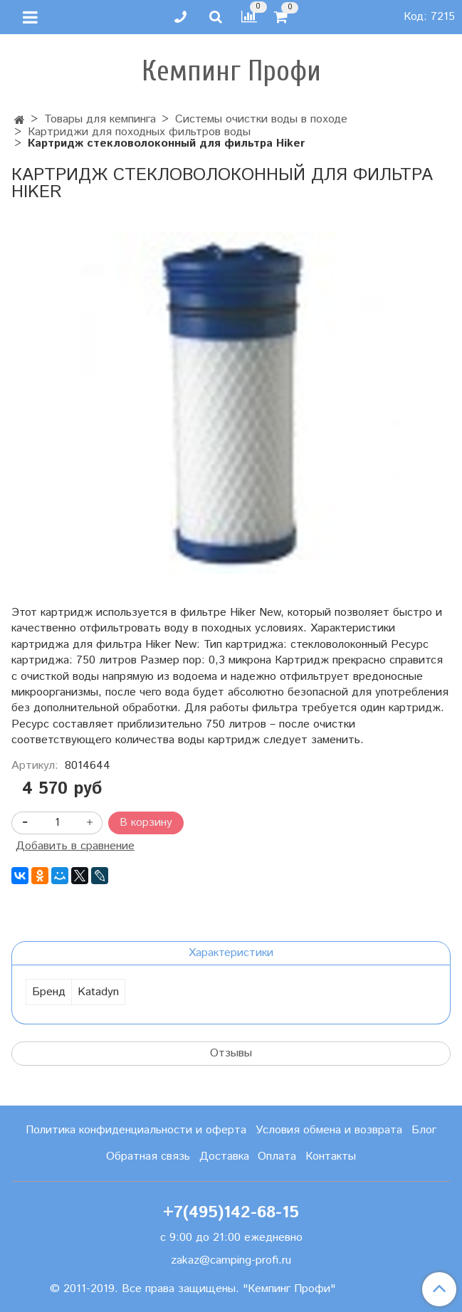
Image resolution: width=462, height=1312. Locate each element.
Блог (423, 1130)
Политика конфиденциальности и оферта (136, 1130)
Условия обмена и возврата (329, 1130)
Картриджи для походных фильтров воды (139, 132)
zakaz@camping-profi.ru (231, 1260)
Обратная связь (148, 1156)
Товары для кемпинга (100, 119)
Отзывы (231, 1053)
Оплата (277, 1156)
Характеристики (231, 953)
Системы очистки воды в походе (261, 119)
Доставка (224, 1156)
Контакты (330, 1156)
